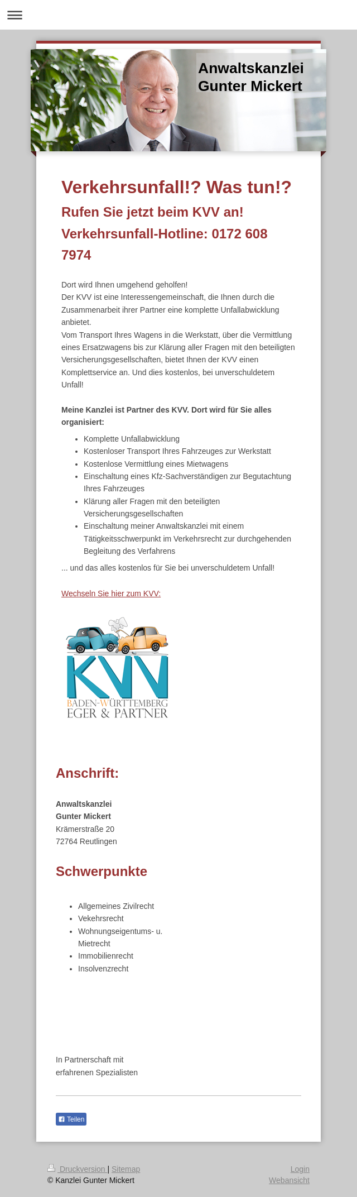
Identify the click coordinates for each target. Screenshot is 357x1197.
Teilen (71, 1119)
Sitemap (126, 1169)
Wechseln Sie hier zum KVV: (111, 593)
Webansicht (289, 1180)
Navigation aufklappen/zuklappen (178, 15)
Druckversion (77, 1169)
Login (300, 1169)
